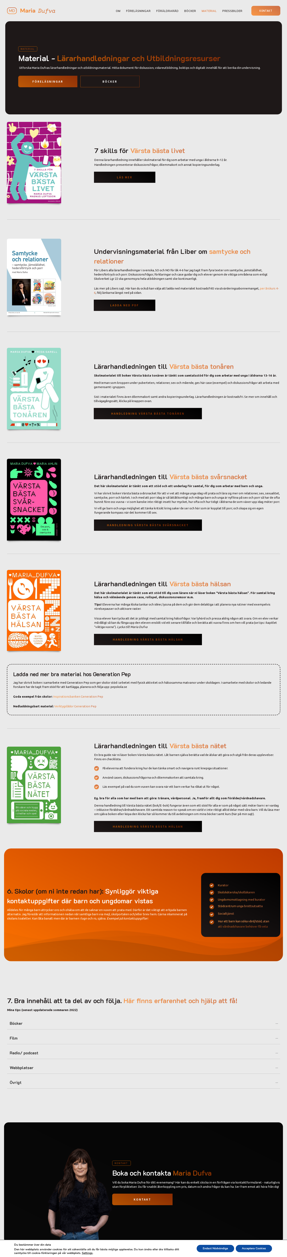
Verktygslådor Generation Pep (75, 706)
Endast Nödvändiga (215, 1248)
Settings (87, 1253)
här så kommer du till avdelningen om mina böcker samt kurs (188, 814)
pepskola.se (118, 687)
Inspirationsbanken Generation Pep (78, 696)
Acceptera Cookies (254, 1248)
